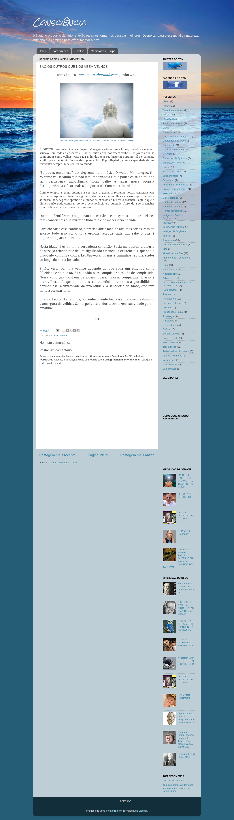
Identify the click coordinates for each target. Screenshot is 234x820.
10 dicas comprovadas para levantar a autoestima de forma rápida (178, 788)
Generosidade (170, 197)
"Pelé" (166, 101)
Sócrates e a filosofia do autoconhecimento (186, 588)
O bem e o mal (171, 278)
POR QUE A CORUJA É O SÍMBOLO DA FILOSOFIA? (185, 625)
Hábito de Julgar (172, 206)
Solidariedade (170, 342)
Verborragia (169, 360)
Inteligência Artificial (173, 227)
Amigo (166, 105)
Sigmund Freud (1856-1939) (186, 755)
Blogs (166, 127)
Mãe (165, 249)
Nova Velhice (170, 269)
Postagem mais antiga (137, 455)
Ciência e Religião (173, 149)
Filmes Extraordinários (175, 189)
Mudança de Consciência (176, 257)
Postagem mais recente (57, 455)
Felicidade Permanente (175, 184)
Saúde (166, 329)
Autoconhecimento (173, 123)
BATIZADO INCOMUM (184, 696)
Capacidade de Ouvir (174, 140)
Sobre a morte (170, 338)
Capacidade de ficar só (175, 136)
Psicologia (168, 316)
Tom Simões (60, 51)
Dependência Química (175, 158)
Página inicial (98, 455)
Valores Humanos (172, 355)
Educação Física (172, 162)
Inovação (168, 222)
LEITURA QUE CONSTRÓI (186, 495)
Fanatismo (168, 180)
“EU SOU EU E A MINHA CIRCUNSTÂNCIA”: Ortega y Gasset (186, 608)
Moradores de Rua (173, 253)
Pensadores (169, 298)
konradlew (115, 810)
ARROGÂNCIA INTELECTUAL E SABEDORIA (186, 661)
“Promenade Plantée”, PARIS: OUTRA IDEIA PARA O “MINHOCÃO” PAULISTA (178, 558)
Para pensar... (170, 290)
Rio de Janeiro (171, 325)
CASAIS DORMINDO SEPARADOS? (186, 642)
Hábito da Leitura (172, 202)
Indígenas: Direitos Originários (173, 217)
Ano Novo (168, 114)
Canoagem (169, 132)
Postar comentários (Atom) (63, 462)
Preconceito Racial (173, 311)
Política (167, 307)
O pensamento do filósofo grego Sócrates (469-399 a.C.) (186, 718)
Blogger (143, 810)
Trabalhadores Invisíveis (176, 351)
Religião (167, 320)
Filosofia (167, 193)
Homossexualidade (173, 210)
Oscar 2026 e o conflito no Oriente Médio (177, 284)
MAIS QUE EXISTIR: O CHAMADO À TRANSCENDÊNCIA (185, 481)
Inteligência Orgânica (174, 231)
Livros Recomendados (175, 244)
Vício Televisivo (171, 364)
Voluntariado (169, 368)
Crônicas (167, 154)
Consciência (59, 22)
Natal (166, 265)
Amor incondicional (173, 110)
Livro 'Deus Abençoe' (174, 780)
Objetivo (79, 51)
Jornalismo (169, 240)
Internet (167, 235)
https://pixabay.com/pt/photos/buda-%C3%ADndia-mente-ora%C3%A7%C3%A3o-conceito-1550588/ (96, 141)
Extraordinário (170, 175)
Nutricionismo (170, 273)
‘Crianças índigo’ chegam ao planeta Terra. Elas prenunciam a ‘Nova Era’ (186, 739)
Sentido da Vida (171, 333)
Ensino (166, 167)
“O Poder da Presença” (184, 532)
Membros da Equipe (103, 51)
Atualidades (169, 119)
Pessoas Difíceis (172, 303)
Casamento (169, 145)
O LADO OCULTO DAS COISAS (186, 515)
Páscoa (167, 294)
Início (43, 51)
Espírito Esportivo (172, 171)
